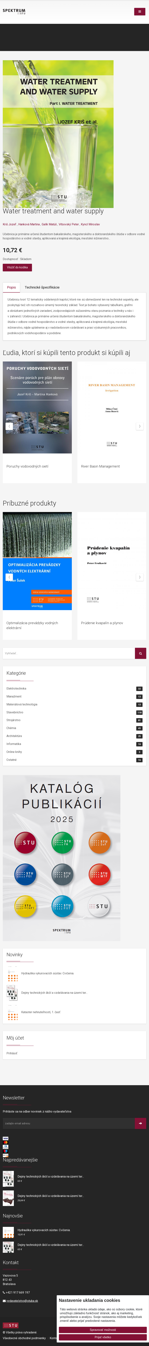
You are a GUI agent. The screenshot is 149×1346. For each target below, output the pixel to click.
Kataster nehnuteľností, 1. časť (40, 1012)
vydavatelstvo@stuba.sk (22, 1301)
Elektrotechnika (74, 689)
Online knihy (74, 752)
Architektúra (74, 736)
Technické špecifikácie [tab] (42, 287)
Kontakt (54, 1338)
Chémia (74, 728)
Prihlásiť (11, 1053)
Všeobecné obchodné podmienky (24, 1338)
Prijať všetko (103, 1337)
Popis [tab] (11, 287)
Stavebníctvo (74, 712)
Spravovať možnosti (103, 1329)
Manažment (74, 697)
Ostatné (74, 760)
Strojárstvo (74, 720)
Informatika (74, 744)
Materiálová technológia (74, 704)
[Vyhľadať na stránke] (69, 653)
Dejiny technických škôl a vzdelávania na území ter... (54, 992)
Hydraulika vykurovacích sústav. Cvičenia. (47, 973)
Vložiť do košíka (17, 267)
